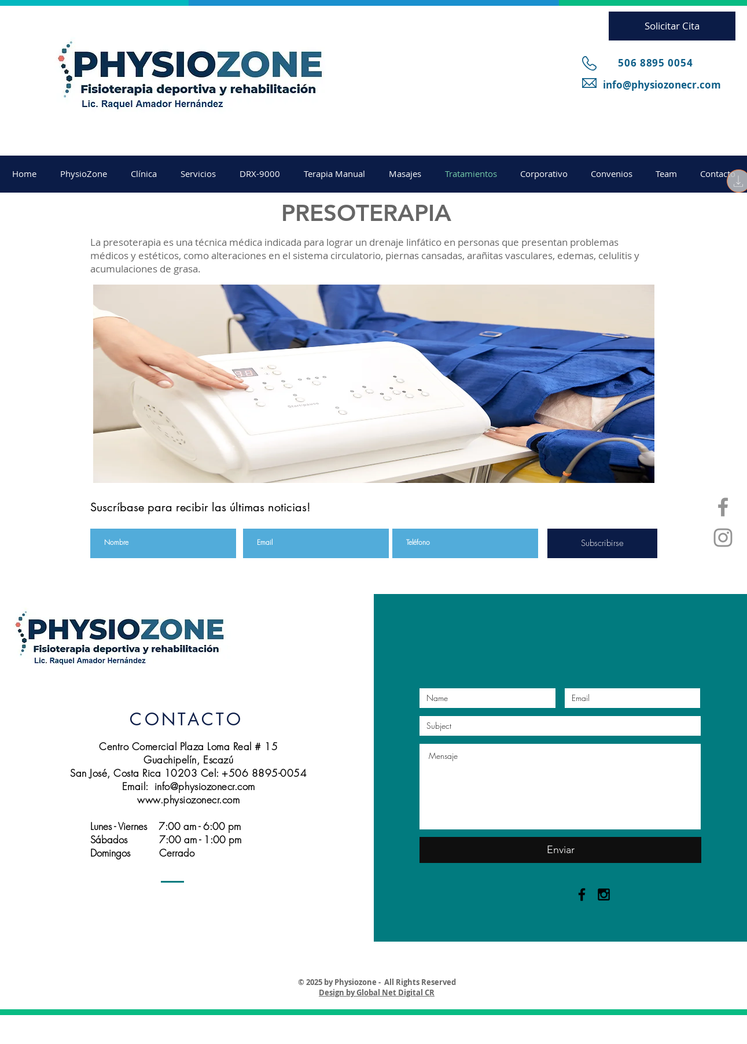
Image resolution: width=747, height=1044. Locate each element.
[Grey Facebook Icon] (723, 507)
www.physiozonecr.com (188, 799)
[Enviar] (560, 850)
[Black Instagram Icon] (603, 894)
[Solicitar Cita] (672, 26)
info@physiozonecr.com (662, 84)
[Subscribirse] (602, 543)
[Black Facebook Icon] (581, 894)
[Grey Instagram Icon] (723, 537)
